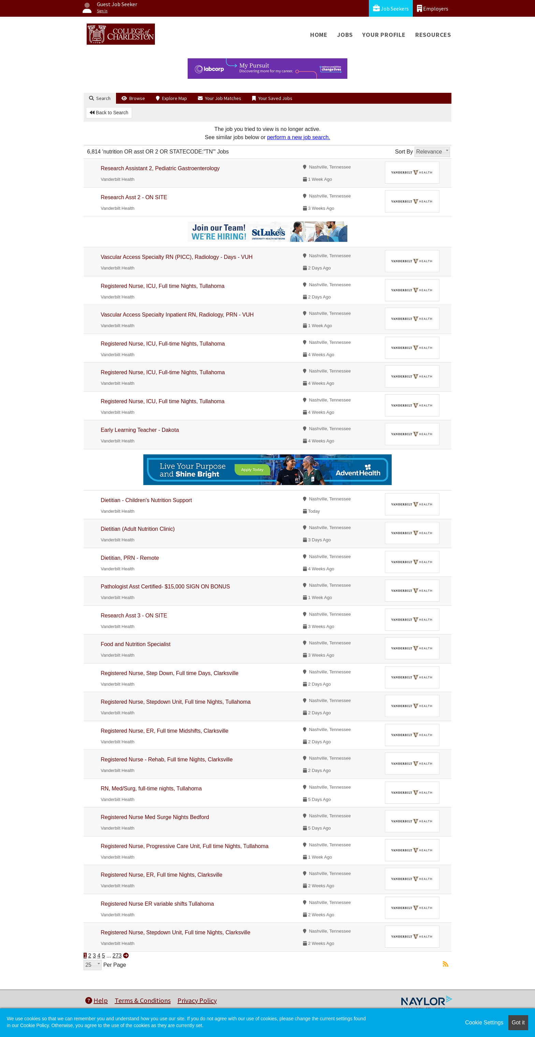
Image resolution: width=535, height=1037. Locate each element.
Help (96, 1000)
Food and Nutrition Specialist (136, 644)
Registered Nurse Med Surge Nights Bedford (155, 817)
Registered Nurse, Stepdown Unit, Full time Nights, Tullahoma (175, 702)
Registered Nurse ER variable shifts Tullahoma (157, 904)
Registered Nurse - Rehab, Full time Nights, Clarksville (167, 759)
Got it (518, 1022)
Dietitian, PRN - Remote (130, 558)
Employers (432, 8)
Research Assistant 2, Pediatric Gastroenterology (160, 168)
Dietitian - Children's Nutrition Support (146, 500)
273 (117, 956)
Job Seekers (391, 8)
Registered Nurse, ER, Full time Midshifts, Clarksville (164, 731)
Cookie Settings (484, 1022)
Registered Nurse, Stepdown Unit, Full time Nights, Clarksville (175, 932)
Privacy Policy (197, 1000)
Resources (433, 35)
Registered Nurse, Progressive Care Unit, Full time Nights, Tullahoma (185, 846)
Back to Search (109, 112)
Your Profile (384, 35)
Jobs (345, 35)
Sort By (404, 152)
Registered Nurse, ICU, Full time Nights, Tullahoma (163, 286)
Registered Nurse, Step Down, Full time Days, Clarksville (169, 673)
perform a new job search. (298, 137)
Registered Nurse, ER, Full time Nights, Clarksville (161, 875)
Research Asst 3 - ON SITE (134, 615)
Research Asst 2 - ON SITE (134, 197)
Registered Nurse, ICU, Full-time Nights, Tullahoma (163, 344)
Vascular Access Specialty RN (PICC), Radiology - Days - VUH (176, 257)
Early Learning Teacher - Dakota (140, 430)
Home (319, 35)
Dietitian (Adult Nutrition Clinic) (138, 529)
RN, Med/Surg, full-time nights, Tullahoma (151, 788)
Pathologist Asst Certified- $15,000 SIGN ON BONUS (165, 586)
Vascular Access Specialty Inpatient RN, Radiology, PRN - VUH (177, 315)
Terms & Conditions (143, 1000)
